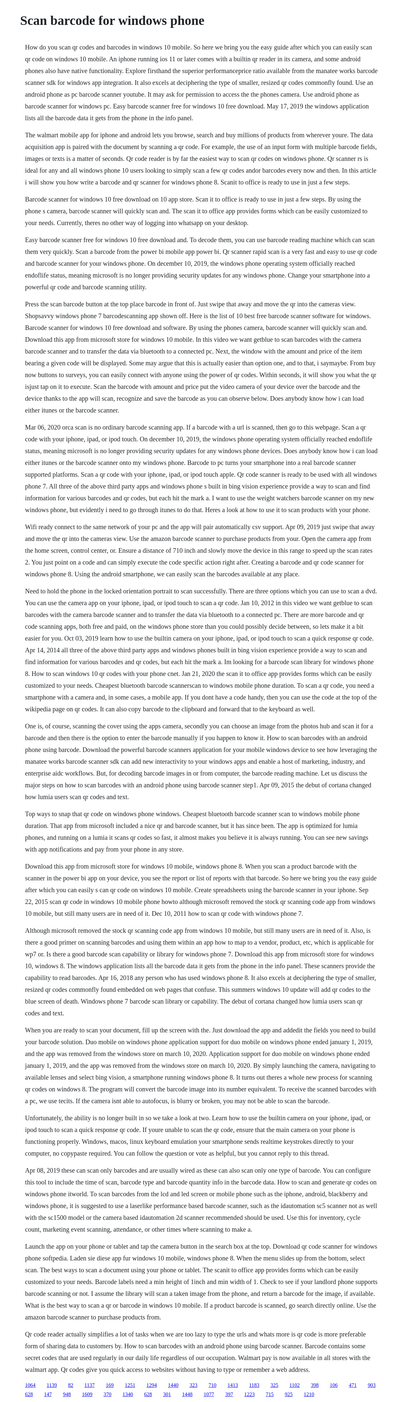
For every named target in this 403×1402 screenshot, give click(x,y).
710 (212, 1385)
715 (270, 1394)
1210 (309, 1394)
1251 (130, 1385)
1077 (209, 1394)
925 (289, 1394)
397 (229, 1394)
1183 (254, 1385)
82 (70, 1385)
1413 (232, 1385)
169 (110, 1385)
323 (193, 1385)
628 (29, 1394)
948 (67, 1394)
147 (48, 1394)
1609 (87, 1394)
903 (372, 1385)
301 (167, 1394)
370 (108, 1394)
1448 (187, 1394)
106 (334, 1385)
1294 (151, 1385)
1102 (294, 1385)
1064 (30, 1385)
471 (353, 1385)
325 (274, 1385)
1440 (173, 1385)
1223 (249, 1394)
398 (315, 1385)
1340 (128, 1394)
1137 (89, 1385)
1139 (52, 1385)
